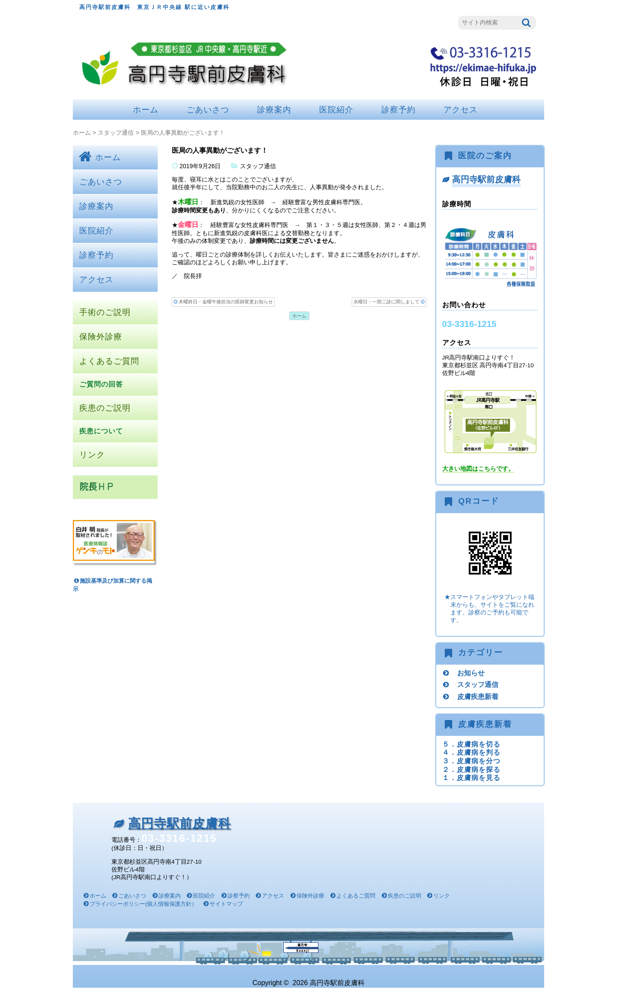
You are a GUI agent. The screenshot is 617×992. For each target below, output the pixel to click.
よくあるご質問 (109, 361)
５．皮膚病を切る (471, 744)
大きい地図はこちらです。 (478, 469)
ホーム (146, 109)
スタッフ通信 (116, 132)
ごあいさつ (207, 109)
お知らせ (471, 673)
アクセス (460, 109)
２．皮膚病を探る (471, 769)
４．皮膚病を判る (471, 752)
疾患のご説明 (105, 407)
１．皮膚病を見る (471, 777)
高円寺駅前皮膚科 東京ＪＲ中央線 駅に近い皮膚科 (154, 7)
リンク (92, 454)
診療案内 (274, 109)
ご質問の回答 (101, 384)
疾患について (101, 431)
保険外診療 (100, 336)
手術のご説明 (105, 312)
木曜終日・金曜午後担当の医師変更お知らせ (223, 302)
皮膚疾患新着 (477, 696)
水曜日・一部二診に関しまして (389, 302)
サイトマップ (226, 904)
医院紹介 (336, 109)
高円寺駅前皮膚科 (486, 179)
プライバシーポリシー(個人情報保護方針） (143, 904)
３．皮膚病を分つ (471, 761)
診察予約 (398, 109)
